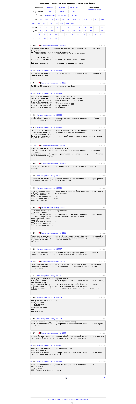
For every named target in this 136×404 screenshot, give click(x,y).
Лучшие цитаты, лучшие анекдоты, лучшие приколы (68, 399)
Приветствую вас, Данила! (94, 9)
